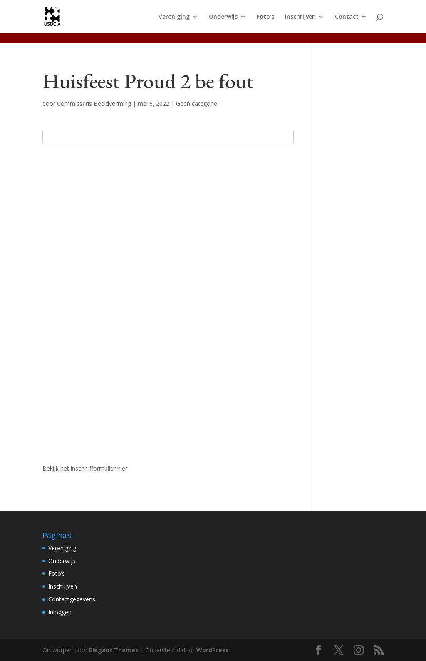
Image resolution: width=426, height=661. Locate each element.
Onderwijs (223, 17)
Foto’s (265, 17)
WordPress (212, 650)
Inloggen (60, 612)
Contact (347, 17)
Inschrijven (300, 17)
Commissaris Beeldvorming (94, 103)
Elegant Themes (114, 650)
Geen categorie (196, 103)
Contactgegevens (71, 599)
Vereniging (174, 17)
